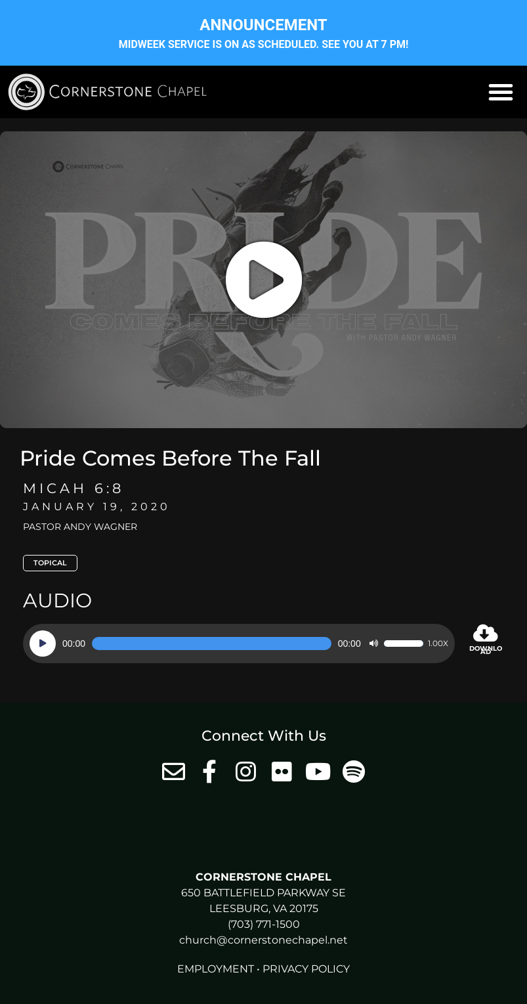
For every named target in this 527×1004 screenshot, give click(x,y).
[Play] (43, 643)
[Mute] (373, 643)
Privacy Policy (306, 969)
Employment (215, 969)
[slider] (211, 643)
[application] (239, 643)
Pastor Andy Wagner (80, 527)
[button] (500, 92)
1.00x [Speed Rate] (438, 643)
